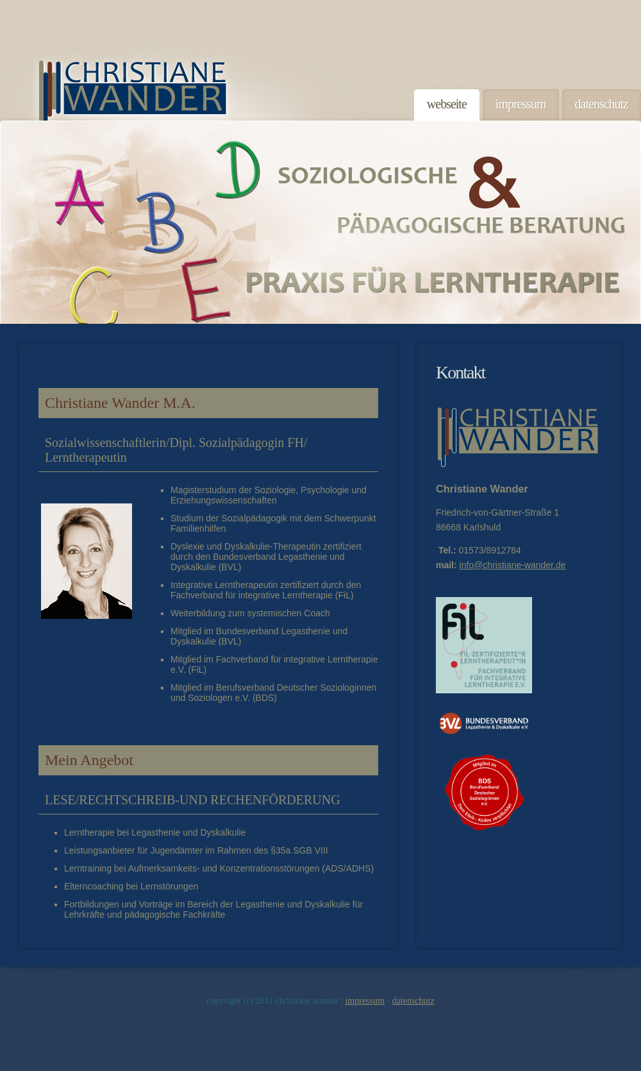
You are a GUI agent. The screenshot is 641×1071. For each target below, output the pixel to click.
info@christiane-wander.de (513, 565)
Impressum (364, 1001)
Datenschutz (413, 1001)
